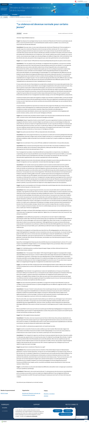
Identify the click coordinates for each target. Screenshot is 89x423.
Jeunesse (46, 396)
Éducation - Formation (49, 393)
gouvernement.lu (4, 4)
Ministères (10, 4)
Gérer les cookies (66, 414)
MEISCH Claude (4, 393)
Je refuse (68, 410)
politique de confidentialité (31, 416)
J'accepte (57, 410)
